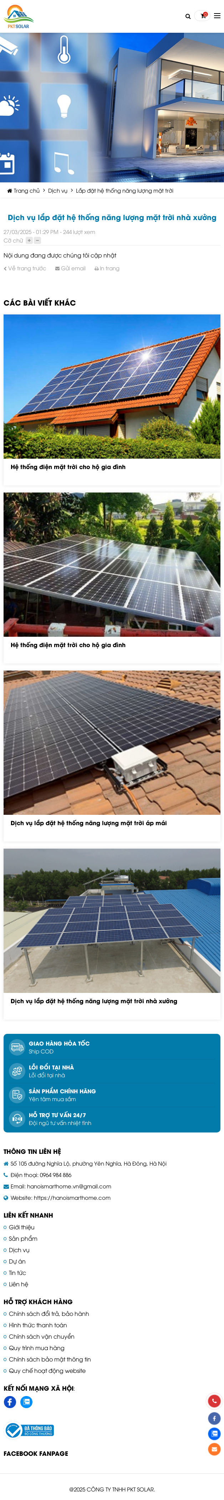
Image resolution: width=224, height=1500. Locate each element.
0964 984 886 (55, 1174)
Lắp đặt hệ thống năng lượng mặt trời (124, 190)
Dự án (17, 1261)
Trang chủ (23, 190)
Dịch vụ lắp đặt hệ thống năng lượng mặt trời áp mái (89, 822)
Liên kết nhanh (28, 1214)
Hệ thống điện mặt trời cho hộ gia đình (68, 466)
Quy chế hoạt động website (47, 1370)
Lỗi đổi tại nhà (51, 1067)
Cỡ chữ (13, 240)
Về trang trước (25, 267)
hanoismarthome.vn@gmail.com (69, 1185)
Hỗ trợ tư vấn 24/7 (57, 1115)
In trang (107, 267)
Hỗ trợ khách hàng (38, 1301)
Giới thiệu (22, 1227)
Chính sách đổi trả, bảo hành (49, 1313)
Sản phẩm (23, 1238)
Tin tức (17, 1272)
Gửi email (70, 267)
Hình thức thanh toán (38, 1325)
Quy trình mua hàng (37, 1347)
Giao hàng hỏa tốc (59, 1043)
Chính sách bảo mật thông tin (50, 1359)
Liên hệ (18, 1284)
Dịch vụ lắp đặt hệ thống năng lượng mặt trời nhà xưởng (94, 1000)
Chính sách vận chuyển (42, 1336)
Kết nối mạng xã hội (38, 1388)
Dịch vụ (57, 190)
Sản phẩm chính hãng (62, 1091)
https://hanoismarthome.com (72, 1197)
